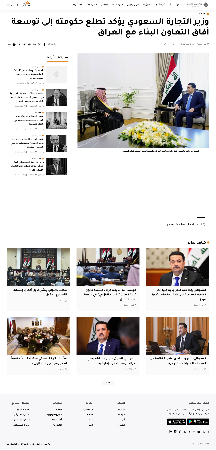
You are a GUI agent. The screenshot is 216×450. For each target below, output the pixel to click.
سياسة (202, 14)
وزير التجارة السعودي (176, 225)
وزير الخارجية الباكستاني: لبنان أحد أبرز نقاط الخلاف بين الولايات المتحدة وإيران (27, 164)
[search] (24, 5)
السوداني (190, 225)
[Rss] (184, 433)
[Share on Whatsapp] (34, 44)
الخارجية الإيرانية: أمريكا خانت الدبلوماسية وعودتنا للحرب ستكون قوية (28, 72)
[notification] (29, 5)
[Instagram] (193, 433)
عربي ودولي (36, 65)
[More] (9, 44)
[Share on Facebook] (44, 44)
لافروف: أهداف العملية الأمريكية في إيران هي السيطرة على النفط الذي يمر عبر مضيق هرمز (27, 95)
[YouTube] (198, 433)
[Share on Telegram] (24, 44)
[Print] (14, 44)
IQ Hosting (204, 445)
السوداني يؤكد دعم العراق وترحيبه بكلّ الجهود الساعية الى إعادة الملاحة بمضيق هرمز (178, 295)
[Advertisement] (143, 189)
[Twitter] (203, 433)
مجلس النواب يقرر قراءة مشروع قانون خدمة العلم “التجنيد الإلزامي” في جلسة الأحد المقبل (108, 295)
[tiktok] (179, 433)
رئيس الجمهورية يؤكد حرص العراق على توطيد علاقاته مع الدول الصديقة (29, 118)
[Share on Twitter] (39, 44)
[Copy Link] (19, 44)
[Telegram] (189, 433)
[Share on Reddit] (29, 44)
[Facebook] (208, 433)
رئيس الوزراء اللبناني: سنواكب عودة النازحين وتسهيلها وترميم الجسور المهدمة (27, 141)
